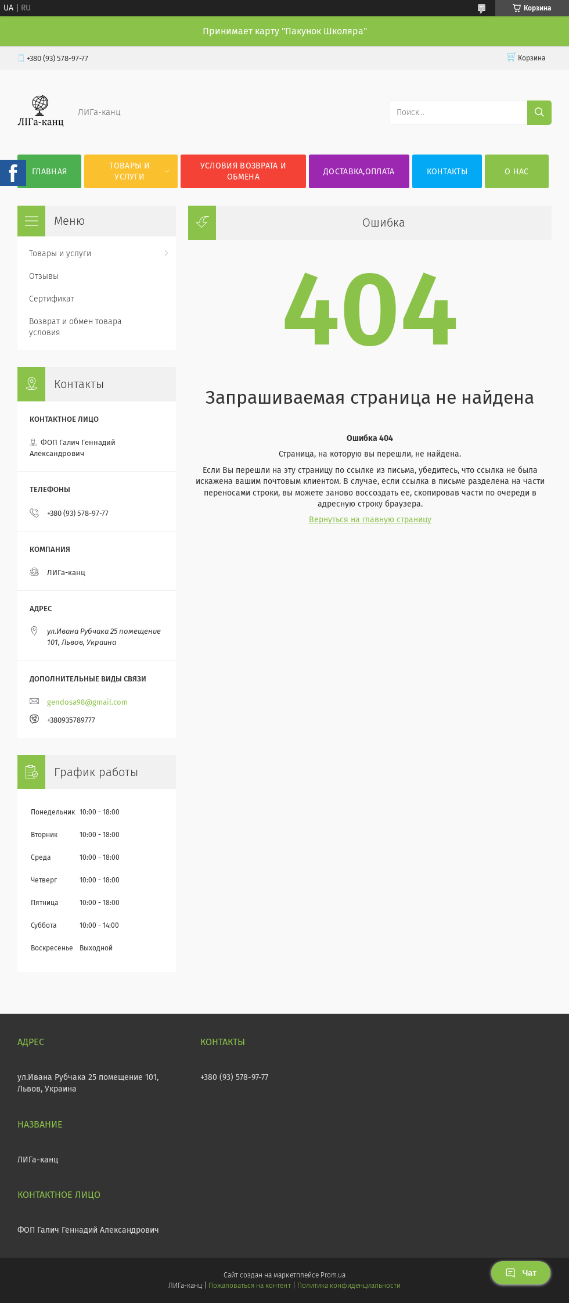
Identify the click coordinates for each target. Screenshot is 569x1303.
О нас (517, 172)
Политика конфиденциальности (349, 1286)
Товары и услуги (129, 171)
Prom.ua (332, 1275)
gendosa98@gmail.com (87, 702)
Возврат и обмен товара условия (75, 327)
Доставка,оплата (359, 172)
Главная (49, 172)
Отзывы (44, 276)
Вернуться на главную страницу (370, 520)
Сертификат (51, 299)
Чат (520, 1273)
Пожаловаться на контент (249, 1286)
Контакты (447, 172)
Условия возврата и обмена (243, 171)
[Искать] (539, 112)
